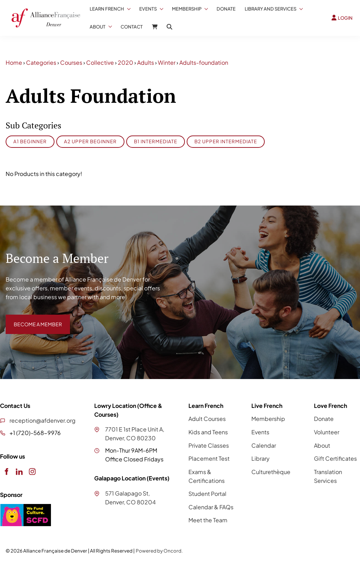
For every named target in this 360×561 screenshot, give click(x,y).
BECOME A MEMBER (33, 318)
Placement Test (209, 458)
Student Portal (207, 493)
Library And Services (270, 9)
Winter (166, 62)
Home (14, 62)
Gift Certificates (335, 458)
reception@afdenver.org (42, 420)
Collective (100, 62)
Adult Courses (207, 418)
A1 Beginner (30, 141)
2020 (125, 62)
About (97, 27)
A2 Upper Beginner (90, 141)
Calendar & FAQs (210, 507)
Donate (226, 9)
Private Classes (208, 445)
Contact (132, 27)
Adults (145, 62)
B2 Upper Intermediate (225, 141)
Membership (186, 9)
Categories (41, 62)
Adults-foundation (203, 62)
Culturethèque (270, 471)
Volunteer (326, 432)
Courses (71, 62)
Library (260, 458)
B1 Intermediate (155, 141)
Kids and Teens (208, 432)
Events (148, 9)
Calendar (263, 445)
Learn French (107, 9)
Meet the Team (207, 520)
